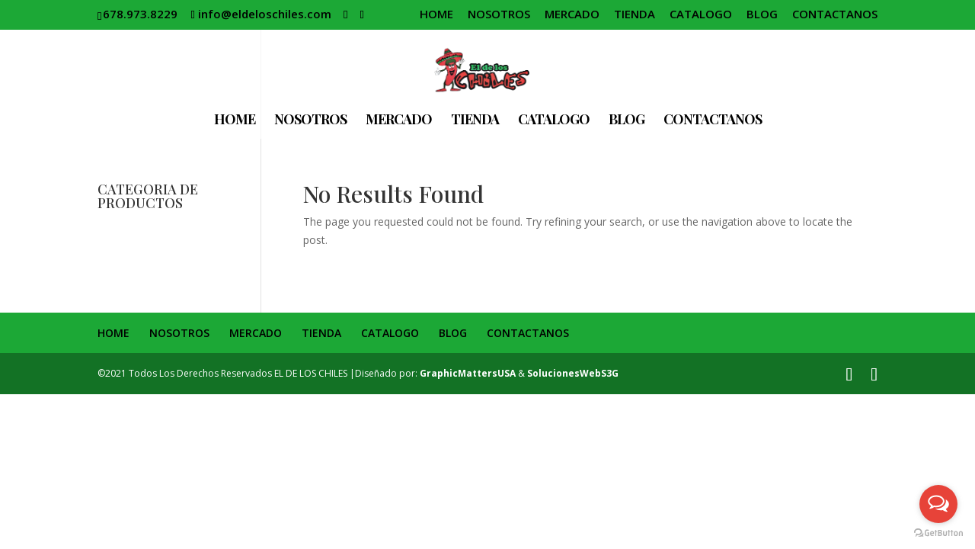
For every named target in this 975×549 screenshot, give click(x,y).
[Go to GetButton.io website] (938, 533)
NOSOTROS (499, 14)
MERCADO (572, 14)
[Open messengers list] (938, 504)
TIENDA (634, 14)
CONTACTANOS (835, 14)
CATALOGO (701, 14)
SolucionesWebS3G (573, 373)
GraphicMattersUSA (468, 373)
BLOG (762, 14)
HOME (436, 14)
